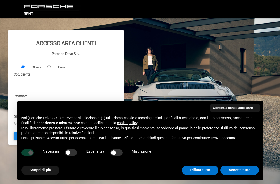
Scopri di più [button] (40, 170)
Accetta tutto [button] (240, 170)
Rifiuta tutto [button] (200, 170)
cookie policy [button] (127, 123)
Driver (62, 67)
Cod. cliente (22, 74)
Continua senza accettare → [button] (235, 108)
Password (20, 96)
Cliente (36, 67)
